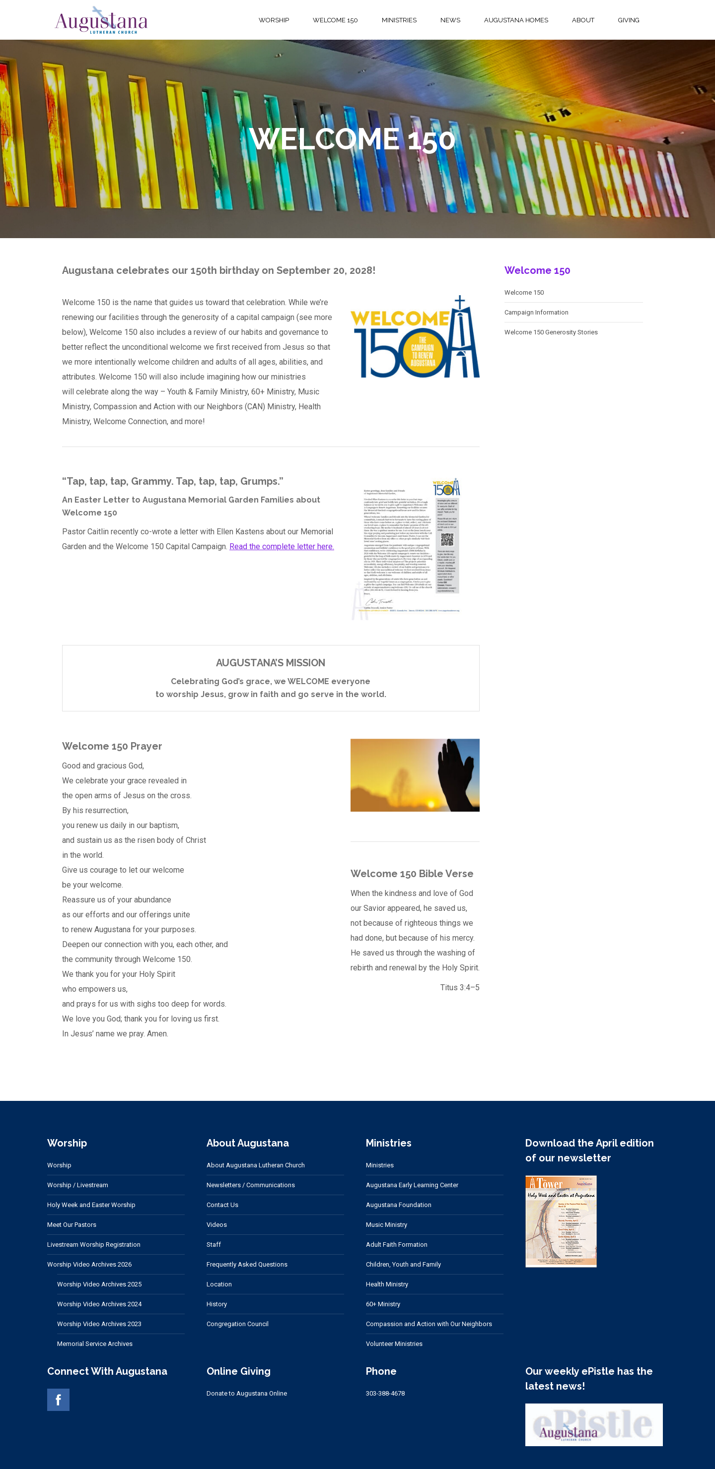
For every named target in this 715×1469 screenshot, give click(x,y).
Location (219, 1284)
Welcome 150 (524, 292)
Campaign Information (536, 312)
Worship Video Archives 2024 (99, 1304)
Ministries (380, 1165)
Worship (59, 1165)
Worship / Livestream (77, 1185)
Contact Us (222, 1205)
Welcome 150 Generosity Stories (551, 332)
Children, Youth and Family (403, 1264)
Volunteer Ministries (394, 1343)
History (217, 1304)
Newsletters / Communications (251, 1185)
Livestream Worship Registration (94, 1244)
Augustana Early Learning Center (412, 1185)
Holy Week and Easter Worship (91, 1205)
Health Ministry (387, 1284)
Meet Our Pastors (71, 1224)
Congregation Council (238, 1324)
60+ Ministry (383, 1304)
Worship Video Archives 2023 (99, 1324)
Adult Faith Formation (397, 1244)
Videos (217, 1224)
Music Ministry (386, 1224)
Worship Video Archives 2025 (99, 1284)
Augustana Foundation (398, 1205)
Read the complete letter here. (281, 546)
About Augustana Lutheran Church (256, 1165)
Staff (214, 1244)
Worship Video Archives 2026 (89, 1264)
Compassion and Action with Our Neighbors (429, 1324)
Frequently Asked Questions (247, 1264)
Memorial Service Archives (95, 1343)
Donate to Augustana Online (247, 1393)
